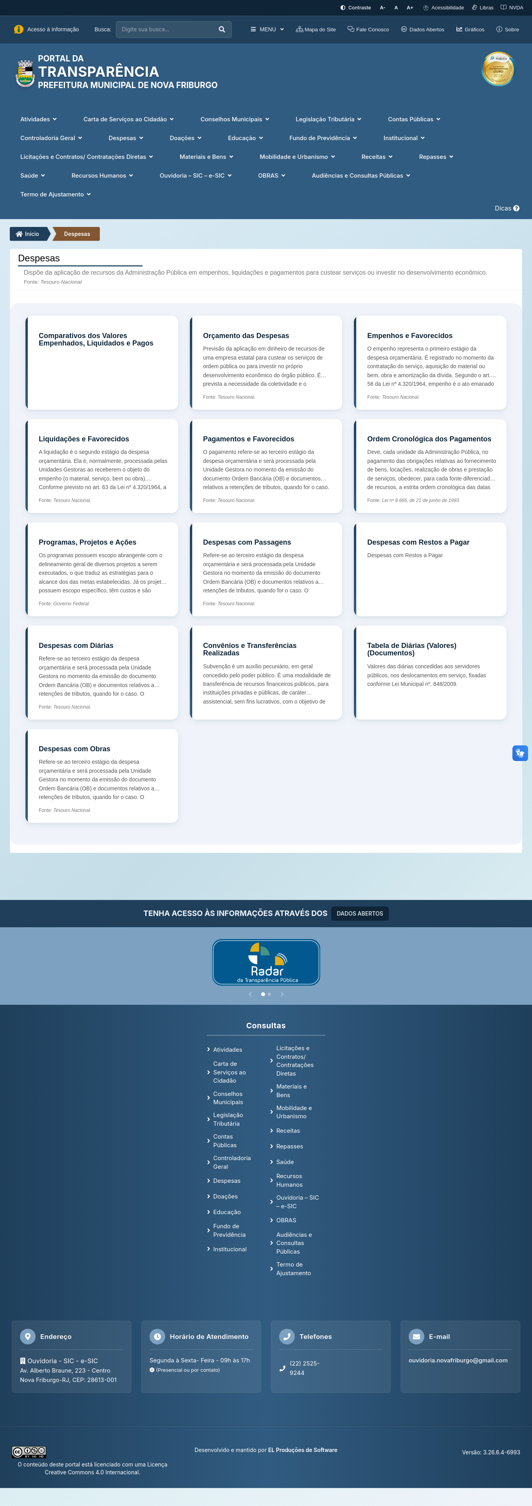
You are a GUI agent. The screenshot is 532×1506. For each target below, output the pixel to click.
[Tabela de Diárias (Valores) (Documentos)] (430, 672)
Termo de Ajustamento (293, 1268)
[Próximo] (282, 993)
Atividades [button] (39, 118)
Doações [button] (186, 137)
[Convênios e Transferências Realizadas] (266, 672)
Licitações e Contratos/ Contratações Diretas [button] (87, 156)
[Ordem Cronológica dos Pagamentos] (430, 465)
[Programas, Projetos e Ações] (101, 568)
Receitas (288, 1130)
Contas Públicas (225, 1140)
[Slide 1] (263, 993)
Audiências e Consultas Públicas (294, 1242)
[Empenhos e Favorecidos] (430, 362)
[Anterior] (250, 993)
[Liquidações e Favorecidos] (101, 465)
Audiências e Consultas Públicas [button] (362, 174)
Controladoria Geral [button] (51, 137)
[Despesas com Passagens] (266, 568)
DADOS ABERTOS (360, 912)
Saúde (285, 1161)
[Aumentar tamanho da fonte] (411, 7)
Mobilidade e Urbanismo (294, 1111)
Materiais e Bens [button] (207, 156)
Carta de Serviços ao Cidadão (229, 1072)
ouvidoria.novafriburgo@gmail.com (458, 1360)
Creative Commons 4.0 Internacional (92, 1471)
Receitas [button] (378, 156)
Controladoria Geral (232, 1162)
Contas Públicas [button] (415, 118)
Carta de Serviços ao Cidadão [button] (129, 118)
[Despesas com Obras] (101, 775)
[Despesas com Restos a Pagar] (430, 568)
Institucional (230, 1248)
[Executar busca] (222, 29)
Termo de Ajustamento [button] (56, 193)
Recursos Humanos (289, 1180)
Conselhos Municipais (228, 1097)
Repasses (289, 1145)
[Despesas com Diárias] (101, 672)
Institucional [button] (405, 137)
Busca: (103, 29)
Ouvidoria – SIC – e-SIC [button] (196, 174)
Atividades (227, 1049)
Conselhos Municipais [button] (235, 118)
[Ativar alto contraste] (360, 7)
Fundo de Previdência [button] (324, 137)
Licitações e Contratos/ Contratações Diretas (295, 1060)
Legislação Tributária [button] (329, 118)
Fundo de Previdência (229, 1230)
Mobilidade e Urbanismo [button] (298, 156)
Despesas (77, 233)
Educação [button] (246, 137)
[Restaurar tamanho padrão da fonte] (398, 7)
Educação (227, 1211)
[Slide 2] (269, 993)
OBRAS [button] (272, 174)
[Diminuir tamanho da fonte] (386, 7)
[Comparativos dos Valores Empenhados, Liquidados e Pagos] (101, 362)
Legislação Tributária (228, 1118)
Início (27, 233)
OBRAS (286, 1220)
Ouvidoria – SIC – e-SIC (297, 1201)
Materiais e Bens (291, 1090)
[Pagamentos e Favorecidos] (266, 465)
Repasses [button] (437, 156)
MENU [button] (267, 29)
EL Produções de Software (302, 1449)
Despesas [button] (126, 137)
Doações (225, 1196)
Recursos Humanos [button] (103, 174)
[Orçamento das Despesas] (266, 362)
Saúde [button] (33, 174)
